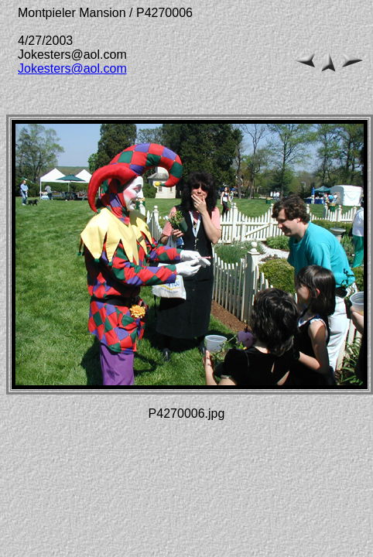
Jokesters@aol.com (72, 68)
